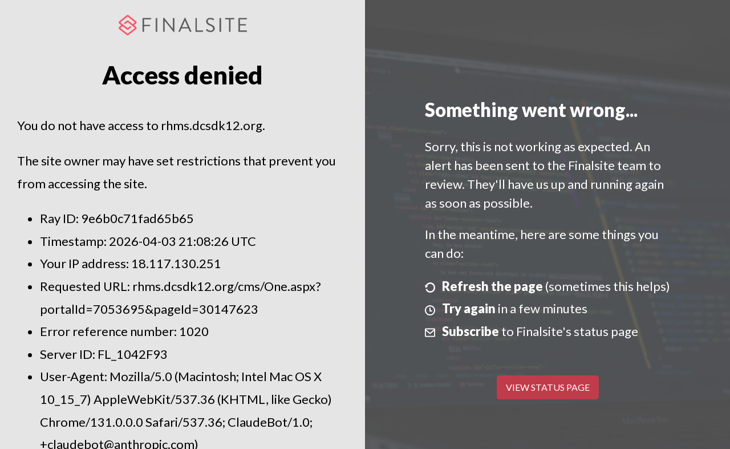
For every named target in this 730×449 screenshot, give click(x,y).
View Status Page (548, 387)
